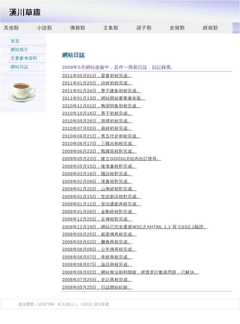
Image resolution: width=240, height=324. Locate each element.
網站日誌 (19, 67)
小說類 (44, 27)
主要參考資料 (24, 58)
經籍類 (210, 27)
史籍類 (177, 27)
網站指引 (19, 49)
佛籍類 (77, 27)
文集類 (111, 27)
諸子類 (144, 27)
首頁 (15, 41)
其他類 (11, 27)
